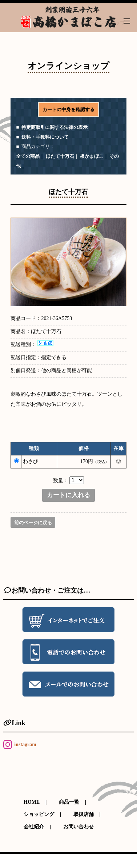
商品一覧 (69, 802)
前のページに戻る (33, 522)
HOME (32, 802)
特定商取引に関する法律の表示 (54, 127)
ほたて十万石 (60, 156)
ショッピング (39, 814)
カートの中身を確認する (68, 109)
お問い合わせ (78, 826)
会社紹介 (34, 826)
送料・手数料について (45, 137)
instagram (25, 744)
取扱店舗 (83, 814)
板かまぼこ (92, 156)
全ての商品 (28, 156)
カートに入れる (68, 495)
